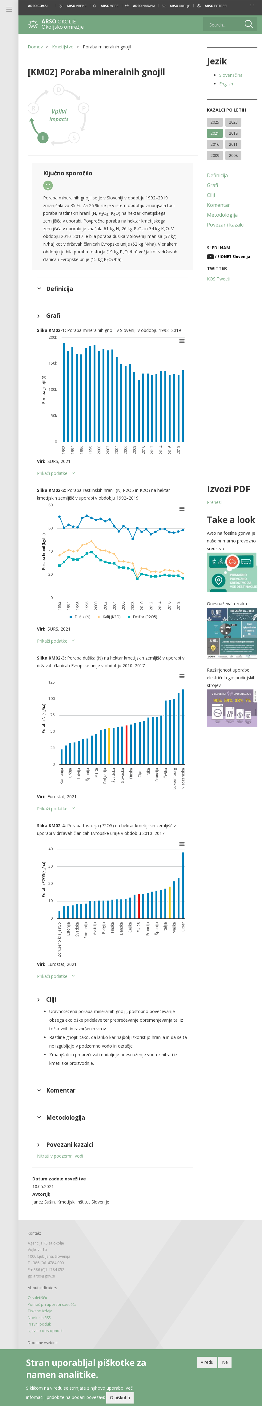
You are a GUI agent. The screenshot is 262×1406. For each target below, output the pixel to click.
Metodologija (222, 214)
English (226, 84)
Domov (35, 47)
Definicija (217, 175)
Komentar (218, 205)
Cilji (211, 195)
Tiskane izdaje (40, 1311)
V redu (207, 1362)
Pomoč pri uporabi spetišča (52, 1304)
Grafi (212, 185)
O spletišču (37, 1297)
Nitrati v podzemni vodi (60, 1156)
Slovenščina (231, 75)
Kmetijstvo (63, 47)
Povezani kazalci (225, 224)
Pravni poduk (39, 1324)
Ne (225, 1362)
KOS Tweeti (218, 279)
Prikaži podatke (52, 473)
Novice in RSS (39, 1317)
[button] (252, 5)
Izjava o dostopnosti (45, 1330)
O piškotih (120, 1397)
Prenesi (214, 502)
